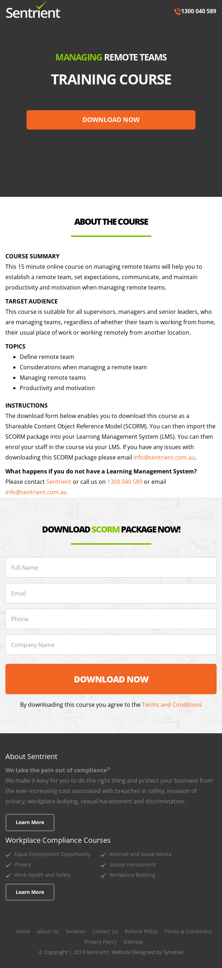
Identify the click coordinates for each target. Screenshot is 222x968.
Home (23, 931)
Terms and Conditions (172, 705)
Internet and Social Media (140, 854)
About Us (48, 931)
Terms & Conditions (188, 931)
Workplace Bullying (132, 874)
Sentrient (58, 482)
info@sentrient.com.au (164, 457)
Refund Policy (141, 931)
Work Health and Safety (42, 874)
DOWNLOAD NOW (111, 119)
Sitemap (133, 941)
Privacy (22, 864)
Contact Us (105, 931)
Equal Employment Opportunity (52, 854)
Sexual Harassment (132, 864)
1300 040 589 (195, 11)
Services (75, 931)
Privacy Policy (101, 941)
